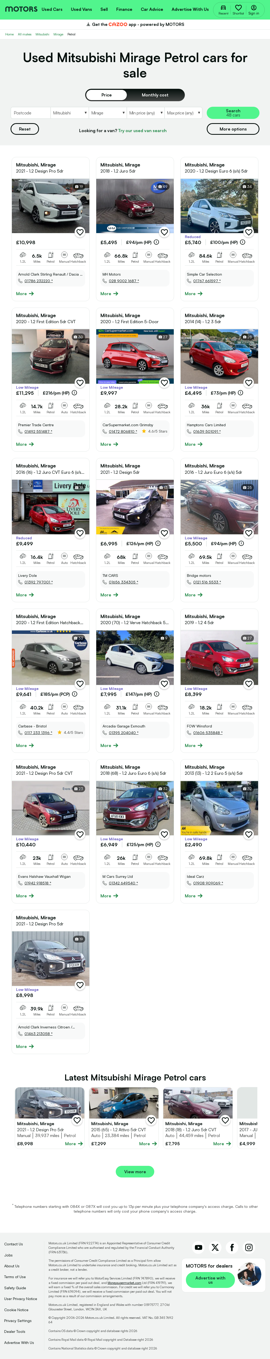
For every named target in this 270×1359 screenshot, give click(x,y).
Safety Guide (15, 1288)
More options (233, 129)
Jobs (8, 1255)
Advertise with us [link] (210, 1280)
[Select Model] (108, 113)
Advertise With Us (19, 1342)
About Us (12, 1266)
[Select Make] (69, 113)
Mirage (58, 34)
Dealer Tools (14, 1331)
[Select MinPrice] (146, 113)
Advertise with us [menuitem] (190, 9)
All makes (24, 34)
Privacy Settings (18, 1320)
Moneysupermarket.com (124, 1283)
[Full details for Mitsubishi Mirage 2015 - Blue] (124, 1118)
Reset (25, 129)
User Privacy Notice (20, 1298)
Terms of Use (15, 1276)
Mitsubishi (42, 34)
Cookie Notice (16, 1309)
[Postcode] (30, 113)
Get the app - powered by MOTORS (135, 24)
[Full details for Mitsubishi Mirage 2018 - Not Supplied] (198, 1118)
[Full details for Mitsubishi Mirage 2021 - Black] (50, 1118)
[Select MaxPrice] (183, 113)
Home (9, 34)
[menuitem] (52, 8)
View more (135, 1171)
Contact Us (13, 1244)
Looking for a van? (123, 130)
